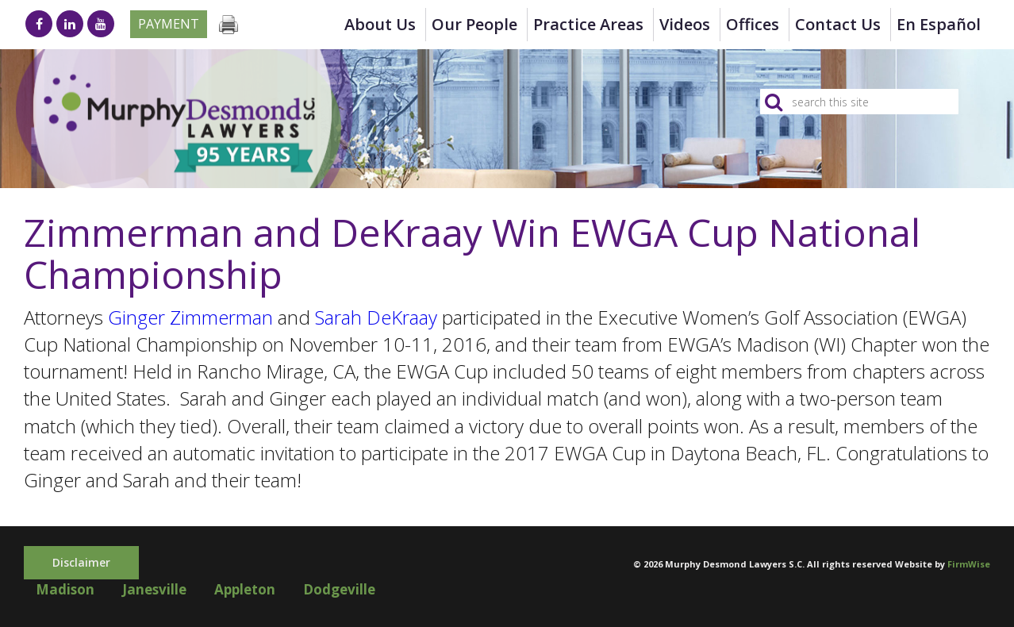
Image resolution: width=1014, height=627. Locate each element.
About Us (380, 24)
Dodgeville (339, 589)
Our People (474, 24)
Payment (168, 24)
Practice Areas (588, 24)
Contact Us (838, 24)
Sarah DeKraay (376, 317)
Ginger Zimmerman (190, 317)
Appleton (244, 589)
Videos (684, 24)
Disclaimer (81, 562)
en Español (939, 24)
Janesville (154, 589)
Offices (752, 24)
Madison (65, 589)
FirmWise (968, 564)
